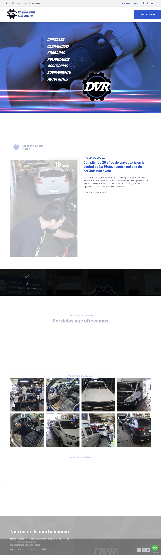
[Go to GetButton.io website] (155, 552)
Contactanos (147, 14)
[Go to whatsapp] (155, 548)
